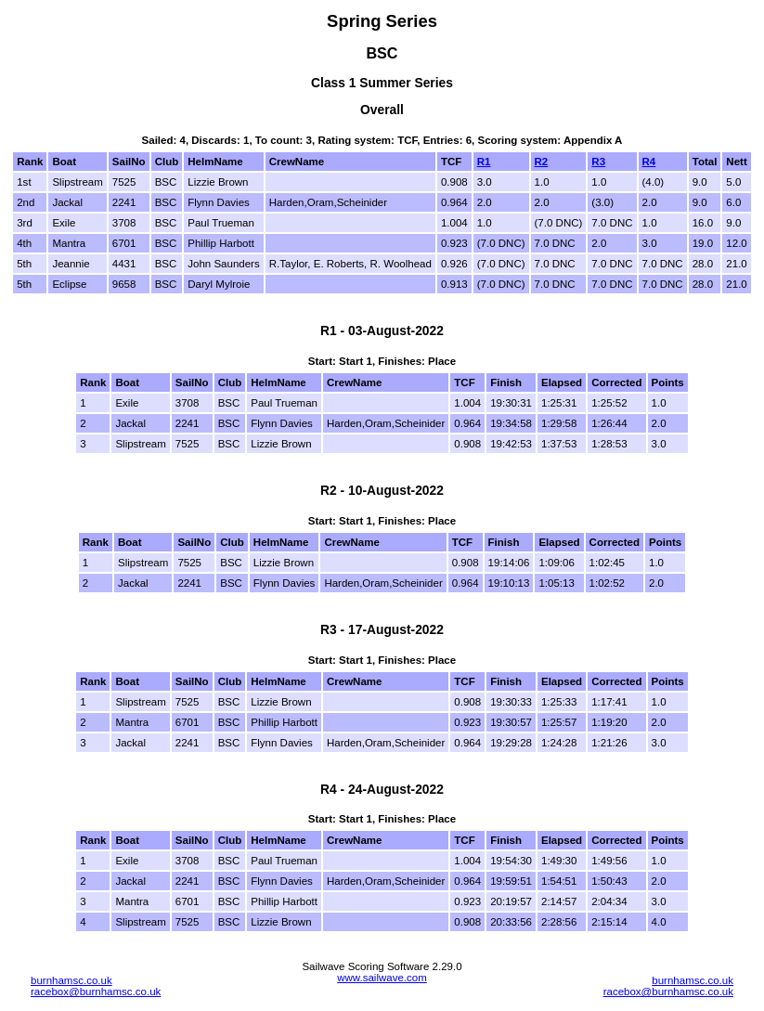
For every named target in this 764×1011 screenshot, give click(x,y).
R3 (598, 161)
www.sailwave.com (382, 977)
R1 (484, 161)
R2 (542, 161)
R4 (649, 161)
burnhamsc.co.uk (71, 980)
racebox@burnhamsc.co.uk (96, 991)
